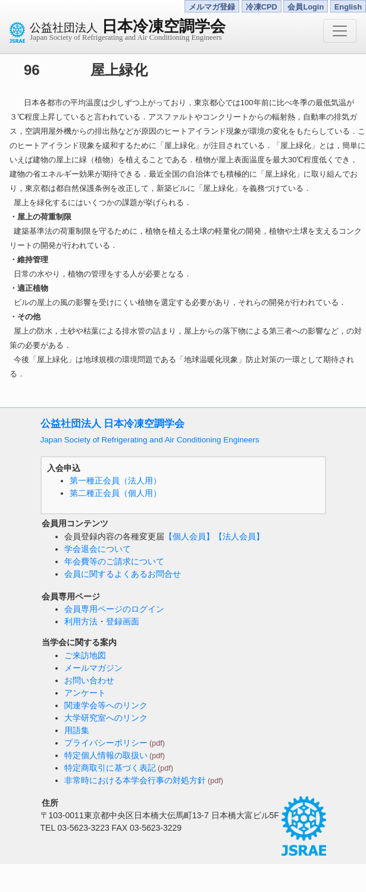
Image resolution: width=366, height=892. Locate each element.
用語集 (76, 730)
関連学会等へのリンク (106, 705)
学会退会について (97, 549)
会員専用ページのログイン (114, 609)
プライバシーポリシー (106, 742)
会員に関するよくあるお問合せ (122, 574)
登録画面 (122, 621)
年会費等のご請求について (114, 561)
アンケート (85, 693)
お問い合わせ (89, 680)
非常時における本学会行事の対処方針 (135, 780)
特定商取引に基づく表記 (110, 767)
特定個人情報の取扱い (106, 755)
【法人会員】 (239, 536)
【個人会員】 (189, 536)
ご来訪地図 (85, 655)
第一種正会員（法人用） (115, 480)
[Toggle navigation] (339, 31)
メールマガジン (93, 668)
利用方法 (81, 621)
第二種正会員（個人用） (115, 493)
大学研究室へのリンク (106, 718)
